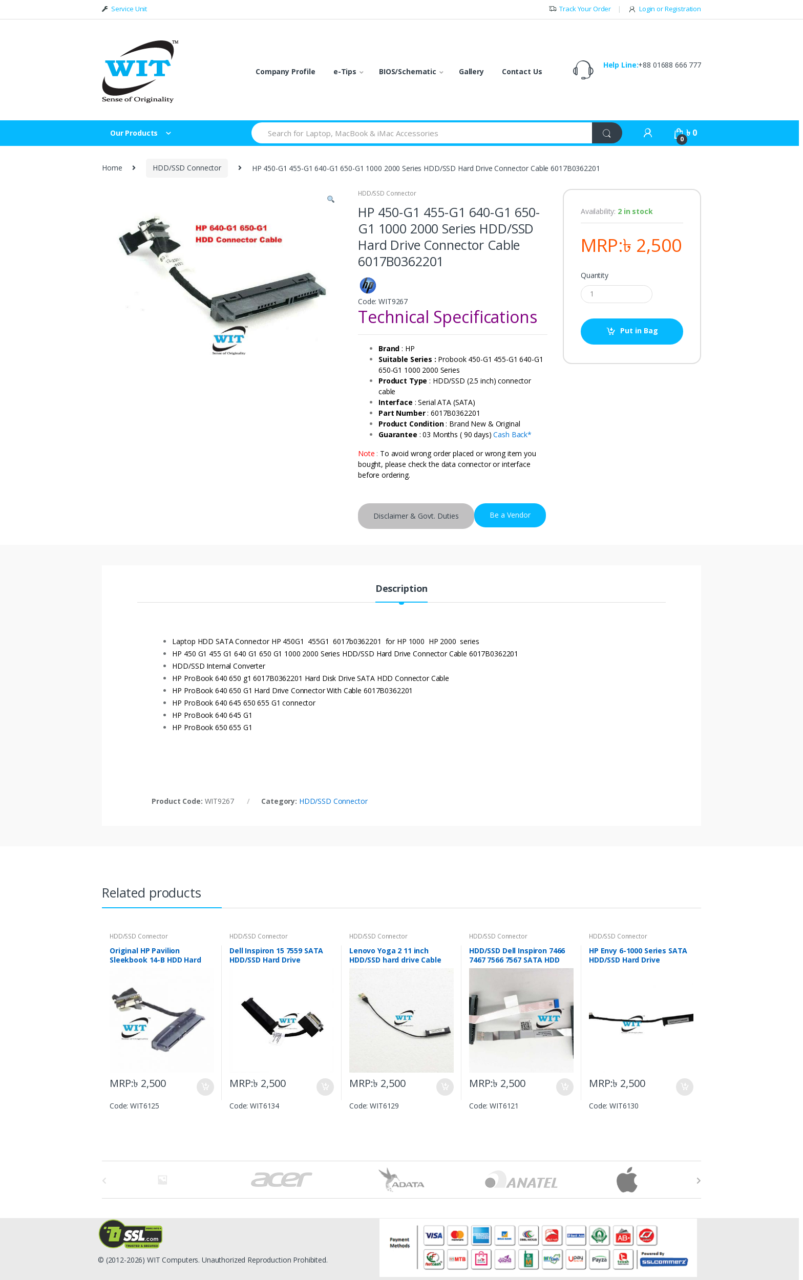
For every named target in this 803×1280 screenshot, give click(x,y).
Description (401, 589)
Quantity (594, 275)
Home (112, 168)
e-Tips (344, 71)
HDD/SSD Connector (187, 168)
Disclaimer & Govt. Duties (416, 516)
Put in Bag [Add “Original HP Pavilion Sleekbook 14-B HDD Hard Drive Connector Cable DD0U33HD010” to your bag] (205, 1087)
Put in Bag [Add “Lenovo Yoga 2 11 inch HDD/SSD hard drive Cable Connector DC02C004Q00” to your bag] (444, 1087)
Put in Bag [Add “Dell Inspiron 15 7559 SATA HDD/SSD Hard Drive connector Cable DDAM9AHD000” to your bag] (324, 1087)
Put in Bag (639, 330)
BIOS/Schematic (407, 71)
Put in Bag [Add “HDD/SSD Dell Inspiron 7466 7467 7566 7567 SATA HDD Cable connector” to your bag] (564, 1087)
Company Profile (285, 71)
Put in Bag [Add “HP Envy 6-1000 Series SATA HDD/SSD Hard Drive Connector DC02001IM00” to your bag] (684, 1087)
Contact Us (522, 71)
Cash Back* (512, 434)
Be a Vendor (510, 515)
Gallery (471, 71)
